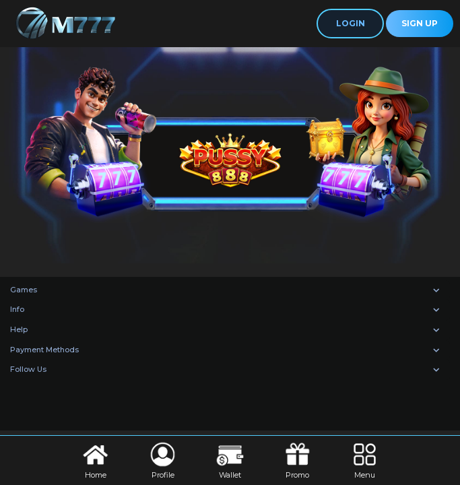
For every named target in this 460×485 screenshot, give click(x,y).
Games (23, 289)
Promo (297, 459)
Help (19, 329)
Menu (365, 459)
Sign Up (419, 23)
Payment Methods (44, 349)
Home (95, 459)
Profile (162, 459)
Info (17, 309)
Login (350, 23)
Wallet (230, 459)
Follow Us (28, 369)
